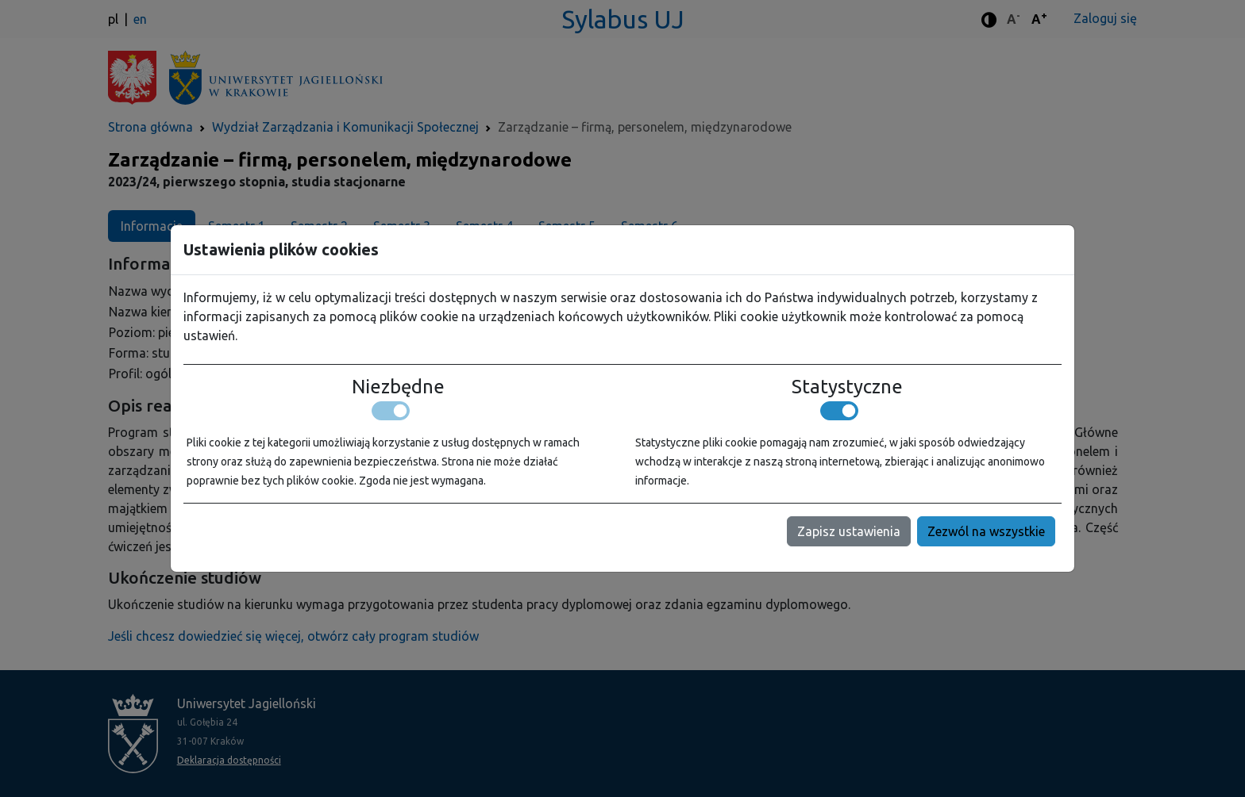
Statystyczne (847, 387)
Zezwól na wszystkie (986, 531)
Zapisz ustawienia (848, 531)
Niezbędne (398, 387)
